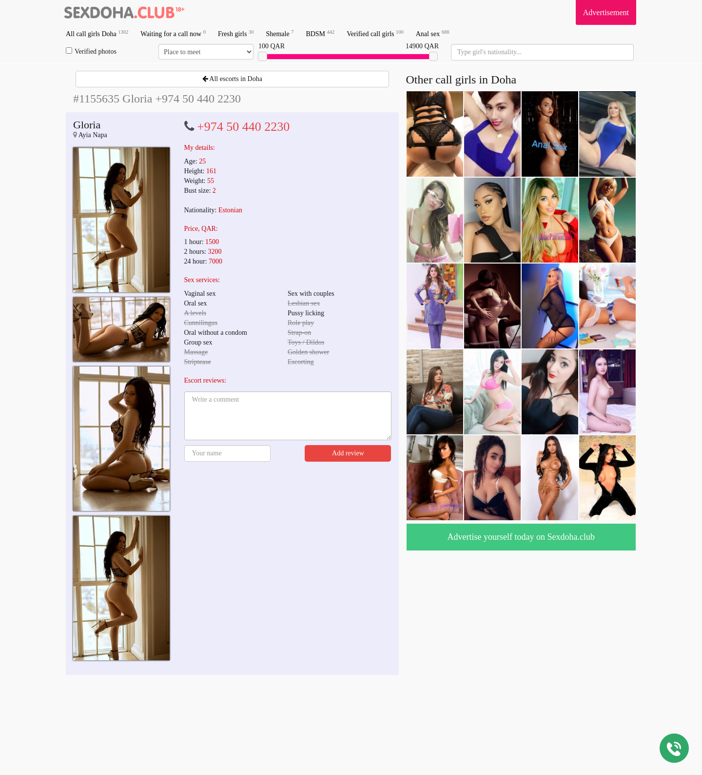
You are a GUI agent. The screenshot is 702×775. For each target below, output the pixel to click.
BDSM (320, 33)
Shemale (279, 33)
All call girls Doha (97, 33)
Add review (348, 453)
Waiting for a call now (173, 33)
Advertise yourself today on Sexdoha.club (521, 537)
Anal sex (432, 33)
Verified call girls (375, 33)
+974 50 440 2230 (243, 127)
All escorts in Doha (232, 78)
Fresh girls (236, 33)
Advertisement (606, 12)
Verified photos (91, 51)
